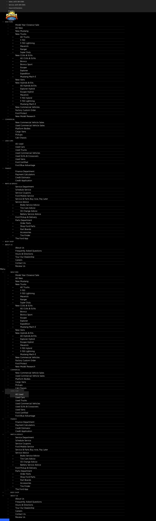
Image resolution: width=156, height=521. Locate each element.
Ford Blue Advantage (25, 165)
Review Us (20, 266)
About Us (8, 245)
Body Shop (14, 492)
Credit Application (23, 180)
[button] (62, 269)
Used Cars (9, 141)
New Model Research (25, 116)
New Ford (9, 22)
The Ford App (21, 238)
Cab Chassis (20, 137)
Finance (8, 168)
